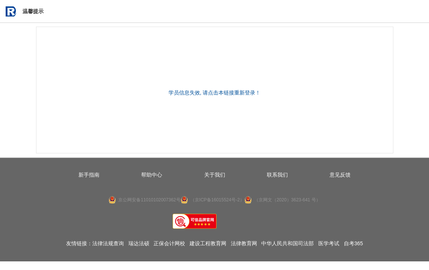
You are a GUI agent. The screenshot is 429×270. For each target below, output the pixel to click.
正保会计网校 (169, 243)
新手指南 (88, 175)
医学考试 (328, 243)
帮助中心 (151, 175)
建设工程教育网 (208, 243)
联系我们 (277, 175)
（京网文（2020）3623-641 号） (287, 199)
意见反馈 (340, 175)
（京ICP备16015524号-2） (217, 199)
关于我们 (214, 175)
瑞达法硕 (138, 243)
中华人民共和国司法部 (287, 243)
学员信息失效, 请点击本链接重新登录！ (215, 93)
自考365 (353, 243)
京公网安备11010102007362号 (149, 199)
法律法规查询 (108, 243)
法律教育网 (244, 243)
